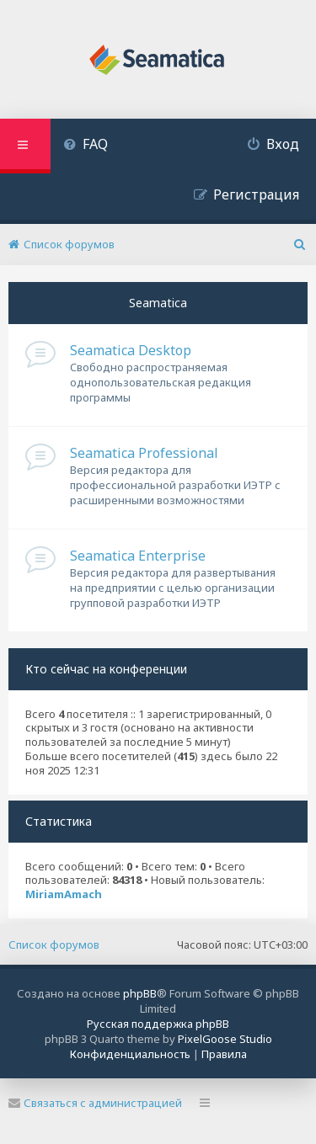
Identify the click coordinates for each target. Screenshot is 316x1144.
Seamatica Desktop (130, 350)
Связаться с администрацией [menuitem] (95, 1102)
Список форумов (53, 944)
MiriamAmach (63, 894)
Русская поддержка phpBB (158, 1023)
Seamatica (158, 303)
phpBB (140, 993)
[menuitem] (86, 146)
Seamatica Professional (144, 453)
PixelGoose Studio (225, 1038)
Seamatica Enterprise (138, 555)
